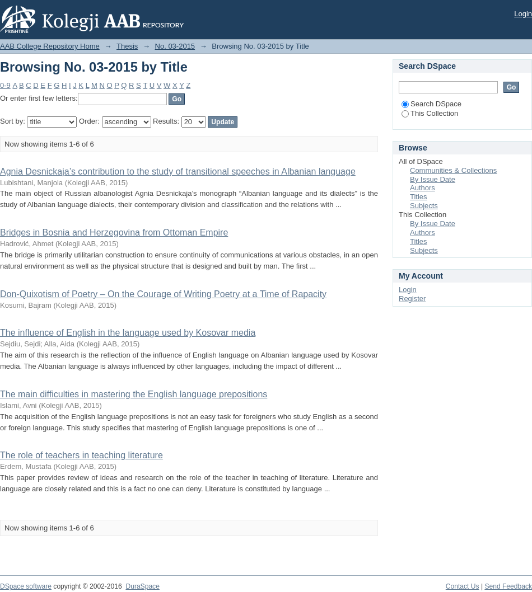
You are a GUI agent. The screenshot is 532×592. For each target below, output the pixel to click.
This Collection (430, 113)
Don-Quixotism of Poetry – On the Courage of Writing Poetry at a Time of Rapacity (163, 294)
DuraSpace (142, 586)
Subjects (424, 205)
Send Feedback (508, 586)
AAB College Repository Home (50, 46)
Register (412, 298)
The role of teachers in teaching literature (81, 455)
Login (523, 14)
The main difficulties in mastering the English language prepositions (133, 394)
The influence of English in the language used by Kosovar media (127, 332)
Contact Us (462, 586)
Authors (422, 188)
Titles (418, 196)
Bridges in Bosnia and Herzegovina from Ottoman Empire (114, 232)
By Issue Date (432, 179)
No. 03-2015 (175, 46)
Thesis (127, 46)
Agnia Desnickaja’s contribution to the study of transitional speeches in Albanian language (178, 171)
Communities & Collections (453, 170)
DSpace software (26, 586)
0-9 (5, 85)
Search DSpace (431, 104)
